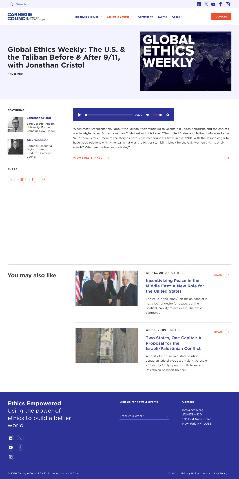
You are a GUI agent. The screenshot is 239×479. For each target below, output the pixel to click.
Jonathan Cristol (39, 118)
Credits (172, 473)
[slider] (109, 115)
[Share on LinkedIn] (22, 179)
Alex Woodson (37, 140)
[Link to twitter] (206, 4)
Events (162, 16)
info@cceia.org (192, 410)
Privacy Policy (190, 473)
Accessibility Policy (215, 473)
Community (145, 16)
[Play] (79, 114)
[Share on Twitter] (11, 179)
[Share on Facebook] (32, 179)
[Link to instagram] (227, 4)
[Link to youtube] (213, 4)
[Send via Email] (43, 179)
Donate (221, 16)
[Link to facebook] (220, 4)
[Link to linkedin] (199, 4)
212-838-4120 (192, 414)
